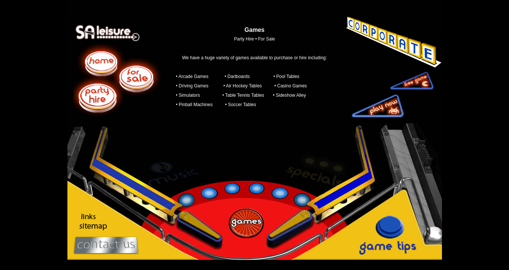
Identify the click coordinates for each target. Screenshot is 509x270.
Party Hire (244, 39)
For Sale (266, 39)
